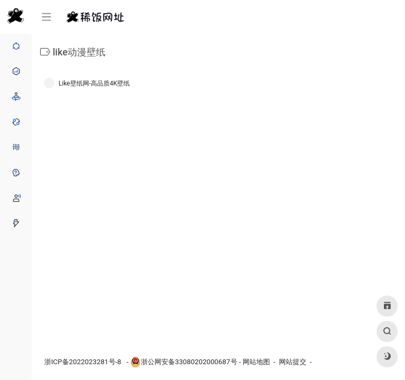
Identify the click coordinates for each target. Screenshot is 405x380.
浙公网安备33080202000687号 (189, 362)
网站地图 (256, 362)
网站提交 (292, 362)
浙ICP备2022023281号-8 (83, 362)
